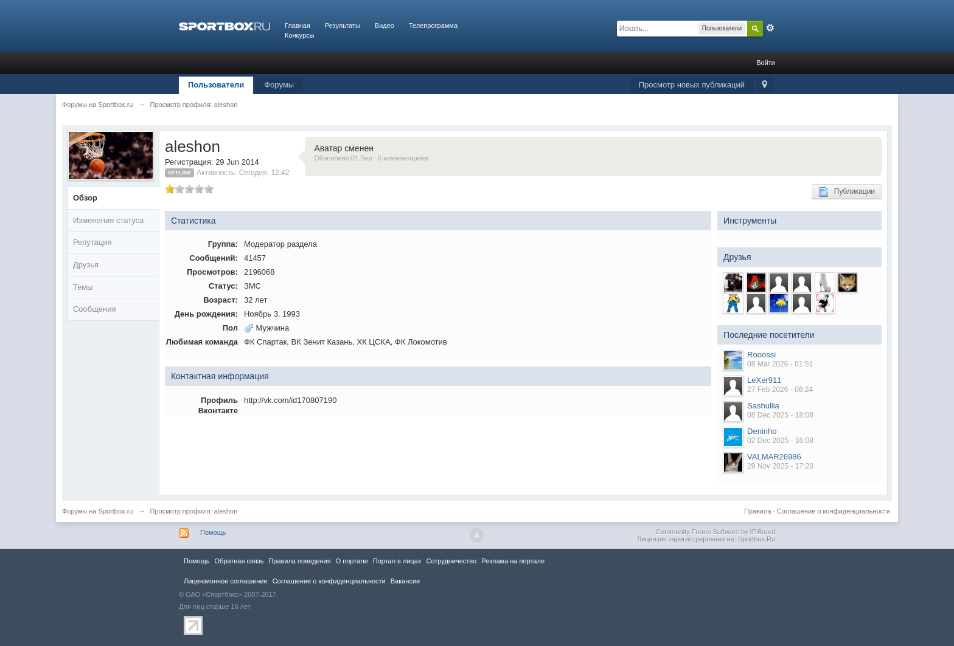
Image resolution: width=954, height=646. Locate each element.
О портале (352, 561)
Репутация (92, 242)
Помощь (213, 532)
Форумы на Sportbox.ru (97, 511)
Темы (83, 287)
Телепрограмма (433, 25)
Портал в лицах (397, 561)
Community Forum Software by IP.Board (715, 531)
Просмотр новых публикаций (692, 84)
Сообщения (94, 309)
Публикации (846, 192)
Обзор (85, 197)
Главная (297, 25)
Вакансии (405, 581)
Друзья (86, 264)
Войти (765, 62)
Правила (757, 511)
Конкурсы (299, 35)
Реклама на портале (513, 561)
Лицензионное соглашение (226, 581)
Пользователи (216, 84)
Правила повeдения (299, 561)
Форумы (279, 84)
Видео (384, 25)
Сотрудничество (451, 561)
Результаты (342, 25)
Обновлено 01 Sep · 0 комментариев (371, 158)
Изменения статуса (108, 220)
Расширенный (770, 28)
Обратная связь (238, 561)
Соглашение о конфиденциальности (833, 511)
